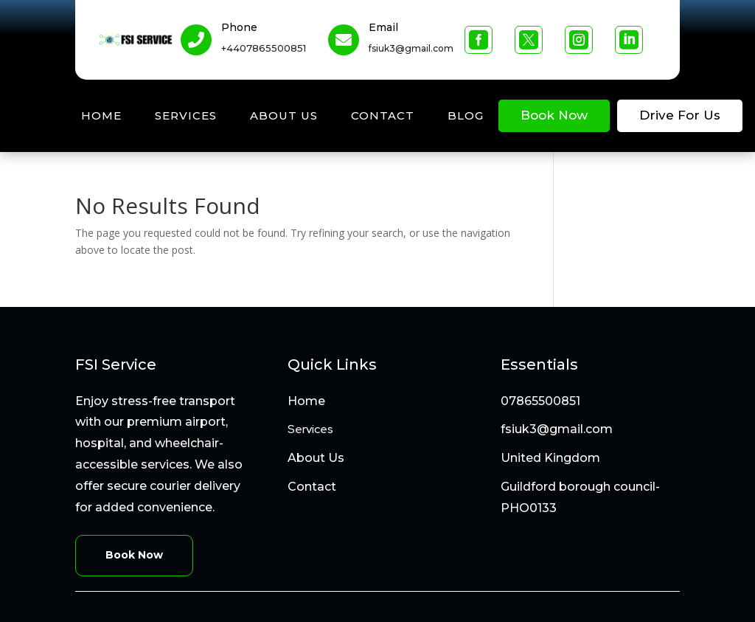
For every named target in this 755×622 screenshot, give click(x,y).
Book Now (554, 115)
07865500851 (540, 401)
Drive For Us (679, 115)
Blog (466, 115)
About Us (284, 115)
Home (101, 115)
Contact (382, 115)
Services (186, 115)
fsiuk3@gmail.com (557, 429)
